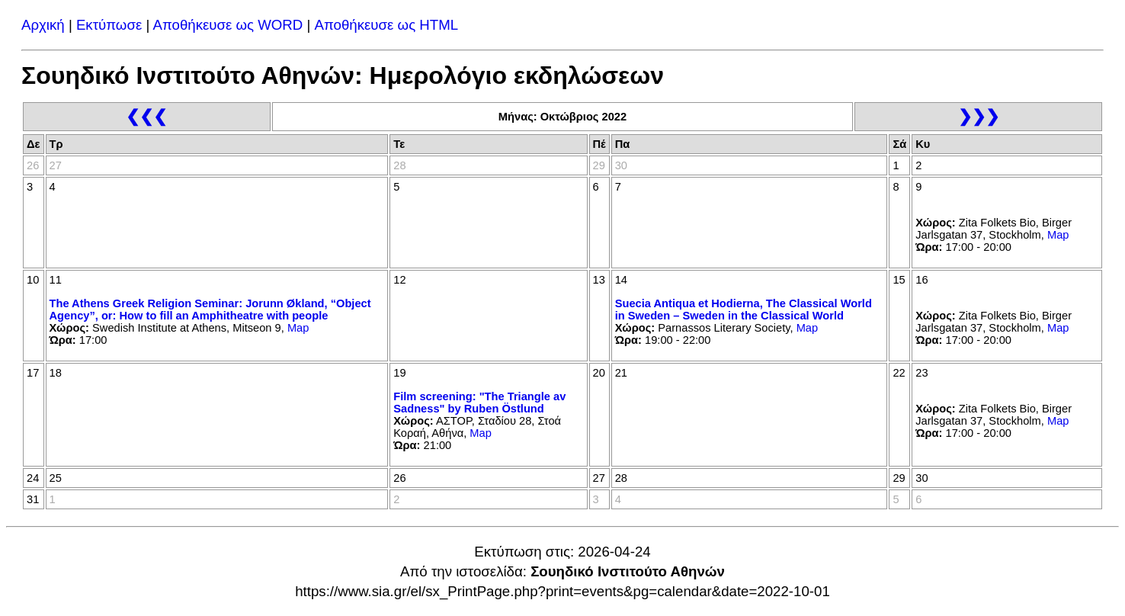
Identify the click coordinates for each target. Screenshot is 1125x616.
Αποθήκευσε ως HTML (387, 25)
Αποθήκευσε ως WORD (227, 25)
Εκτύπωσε (109, 25)
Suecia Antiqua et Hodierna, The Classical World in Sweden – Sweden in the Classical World (743, 309)
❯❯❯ (978, 116)
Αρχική (43, 25)
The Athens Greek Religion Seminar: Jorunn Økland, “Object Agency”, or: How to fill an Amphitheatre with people (210, 309)
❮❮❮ (146, 116)
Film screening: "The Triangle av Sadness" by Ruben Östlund (479, 402)
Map (1058, 235)
